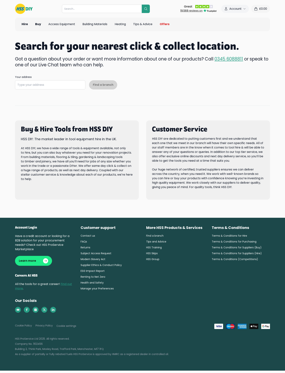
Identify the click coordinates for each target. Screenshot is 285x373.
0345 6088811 (228, 59)
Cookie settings (66, 326)
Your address (23, 77)
